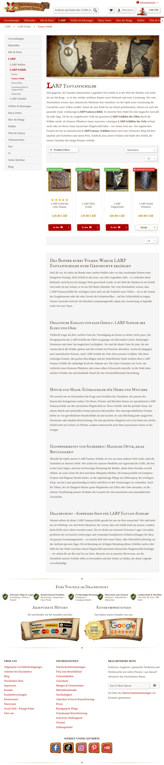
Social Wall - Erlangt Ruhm (19, 708)
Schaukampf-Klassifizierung (71, 713)
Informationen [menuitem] (146, 2)
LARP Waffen (17, 64)
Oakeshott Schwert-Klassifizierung (75, 699)
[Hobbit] (141, 20)
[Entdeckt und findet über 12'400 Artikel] (75, 10)
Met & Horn (15, 52)
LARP (12, 58)
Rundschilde (16, 94)
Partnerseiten (11, 699)
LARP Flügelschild (117, 205)
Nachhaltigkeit (64, 694)
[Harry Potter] (105, 20)
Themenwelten (16, 139)
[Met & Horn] (47, 20)
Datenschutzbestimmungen (71, 666)
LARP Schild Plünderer (146, 205)
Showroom (10, 703)
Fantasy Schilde (17, 78)
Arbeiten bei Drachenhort (18, 671)
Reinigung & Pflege (67, 708)
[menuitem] (75, 10)
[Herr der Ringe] (124, 20)
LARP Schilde (18, 69)
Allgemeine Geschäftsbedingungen (23, 666)
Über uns (9, 713)
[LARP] (62, 20)
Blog (10, 166)
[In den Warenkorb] (59, 227)
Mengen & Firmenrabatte (70, 685)
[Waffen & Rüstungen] (82, 20)
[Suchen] (95, 10)
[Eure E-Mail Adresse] (129, 685)
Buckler (14, 74)
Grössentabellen (65, 676)
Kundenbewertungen (15, 694)
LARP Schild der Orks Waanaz (60, 205)
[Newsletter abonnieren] (154, 685)
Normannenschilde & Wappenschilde (19, 88)
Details (148, 227)
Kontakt (8, 690)
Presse (59, 703)
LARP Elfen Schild (88, 205)
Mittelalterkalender (66, 690)
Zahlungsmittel (64, 727)
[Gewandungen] (12, 20)
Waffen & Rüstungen (19, 106)
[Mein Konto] (125, 10)
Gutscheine (62, 680)
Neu (10, 146)
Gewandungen (16, 38)
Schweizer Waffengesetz (69, 717)
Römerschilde (16, 83)
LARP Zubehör (18, 98)
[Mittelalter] (30, 20)
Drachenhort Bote (13, 680)
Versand (60, 722)
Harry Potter (15, 112)
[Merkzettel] (111, 10)
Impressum (10, 685)
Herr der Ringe (16, 119)
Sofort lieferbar (16, 159)
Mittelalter (14, 45)
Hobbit (12, 126)
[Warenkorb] (148, 10)
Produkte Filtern (60, 150)
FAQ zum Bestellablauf (69, 671)
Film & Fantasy (16, 133)
